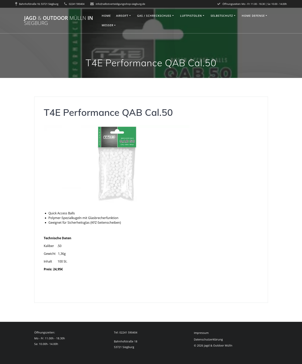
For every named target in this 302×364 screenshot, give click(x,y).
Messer (107, 25)
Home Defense (253, 15)
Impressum (201, 333)
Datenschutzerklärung (208, 339)
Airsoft (122, 15)
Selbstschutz (222, 15)
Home (106, 15)
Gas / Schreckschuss (154, 15)
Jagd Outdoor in (58, 20)
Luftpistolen (191, 15)
